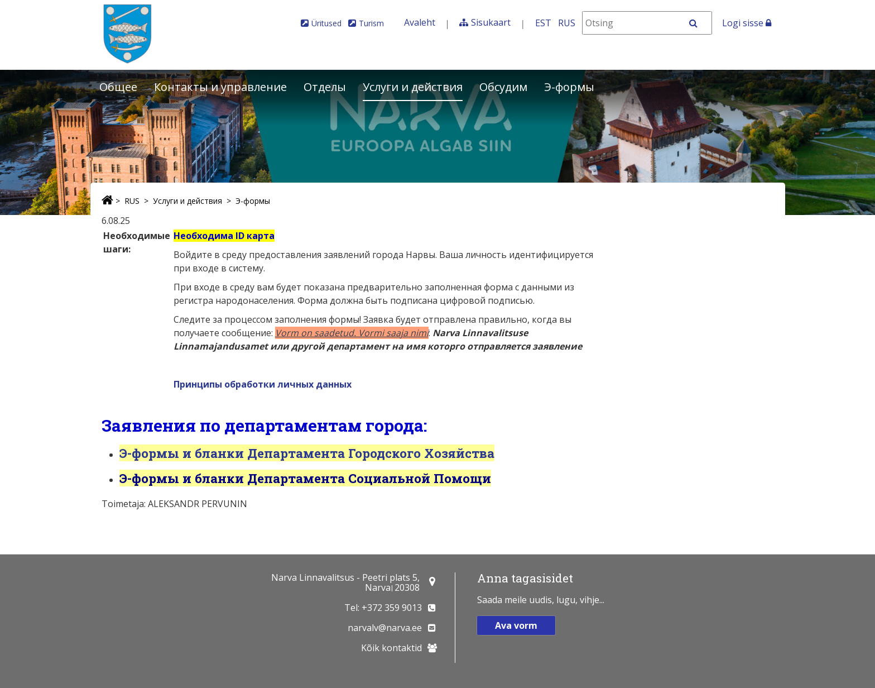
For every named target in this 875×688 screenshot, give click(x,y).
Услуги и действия (413, 86)
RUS (132, 200)
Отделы (325, 86)
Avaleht (419, 22)
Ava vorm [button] (516, 625)
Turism (371, 23)
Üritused (326, 23)
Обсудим (503, 86)
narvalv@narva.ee (385, 628)
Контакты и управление (220, 86)
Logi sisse (746, 23)
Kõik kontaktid (391, 648)
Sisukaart (491, 22)
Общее (118, 86)
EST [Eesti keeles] (543, 23)
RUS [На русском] (566, 23)
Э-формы (569, 86)
